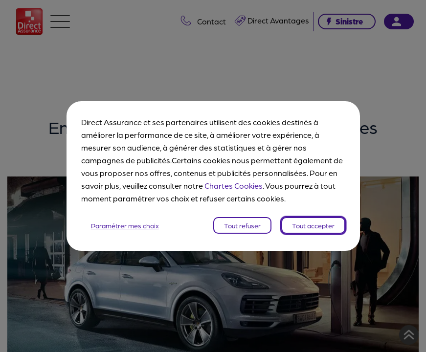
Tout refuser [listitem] (242, 225)
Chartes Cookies (233, 185)
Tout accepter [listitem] (313, 225)
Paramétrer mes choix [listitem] (125, 225)
